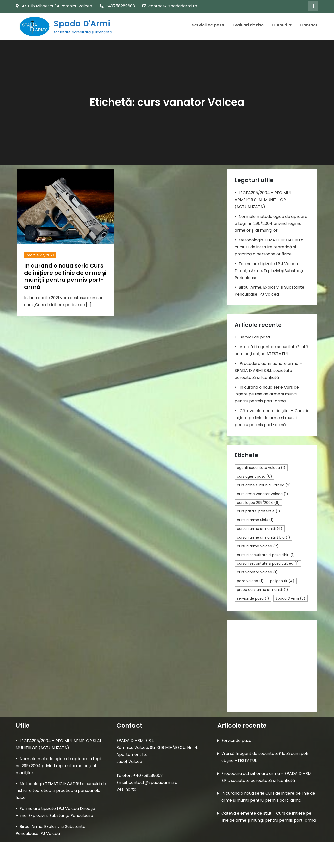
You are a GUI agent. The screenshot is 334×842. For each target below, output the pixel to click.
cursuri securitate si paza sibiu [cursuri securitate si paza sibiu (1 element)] (266, 554)
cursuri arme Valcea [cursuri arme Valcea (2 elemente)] (258, 546)
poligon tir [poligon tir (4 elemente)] (282, 580)
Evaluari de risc (248, 25)
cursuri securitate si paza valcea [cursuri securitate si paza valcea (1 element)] (268, 563)
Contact (308, 25)
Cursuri (279, 25)
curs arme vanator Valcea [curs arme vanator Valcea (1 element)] (262, 493)
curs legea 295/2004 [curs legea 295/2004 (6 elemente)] (258, 502)
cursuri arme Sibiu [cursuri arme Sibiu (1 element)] (255, 519)
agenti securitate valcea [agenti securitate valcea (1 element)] (261, 467)
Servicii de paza (208, 25)
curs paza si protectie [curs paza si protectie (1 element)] (258, 511)
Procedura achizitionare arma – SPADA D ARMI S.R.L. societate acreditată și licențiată (268, 370)
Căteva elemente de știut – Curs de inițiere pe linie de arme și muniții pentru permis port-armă (272, 418)
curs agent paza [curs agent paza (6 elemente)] (254, 476)
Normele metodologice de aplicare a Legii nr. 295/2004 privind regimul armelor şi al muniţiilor (271, 223)
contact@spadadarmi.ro (169, 6)
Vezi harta (126, 789)
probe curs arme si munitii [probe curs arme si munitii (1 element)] (262, 589)
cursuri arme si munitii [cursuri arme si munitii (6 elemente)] (259, 528)
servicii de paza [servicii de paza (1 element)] (253, 598)
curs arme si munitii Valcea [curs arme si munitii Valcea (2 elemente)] (264, 485)
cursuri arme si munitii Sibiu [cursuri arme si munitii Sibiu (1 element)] (263, 537)
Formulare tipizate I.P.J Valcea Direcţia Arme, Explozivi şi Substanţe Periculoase (270, 271)
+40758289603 (117, 6)
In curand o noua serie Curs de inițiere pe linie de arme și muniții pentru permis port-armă (65, 276)
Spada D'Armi (81, 23)
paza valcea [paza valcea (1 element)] (250, 580)
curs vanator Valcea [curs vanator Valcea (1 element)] (257, 572)
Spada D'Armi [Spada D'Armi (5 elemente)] (290, 598)
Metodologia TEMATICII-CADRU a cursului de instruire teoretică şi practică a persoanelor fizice (269, 247)
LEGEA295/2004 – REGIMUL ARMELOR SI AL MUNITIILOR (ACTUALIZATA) (263, 200)
